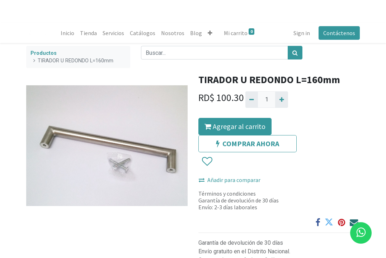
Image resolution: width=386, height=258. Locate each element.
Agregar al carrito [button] (234, 126)
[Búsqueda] (295, 52)
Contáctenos (339, 33)
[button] (210, 33)
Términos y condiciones (227, 193)
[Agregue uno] (281, 99)
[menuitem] (67, 33)
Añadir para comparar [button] (229, 179)
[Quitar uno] (251, 99)
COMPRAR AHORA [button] (247, 143)
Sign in (301, 33)
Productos (43, 53)
